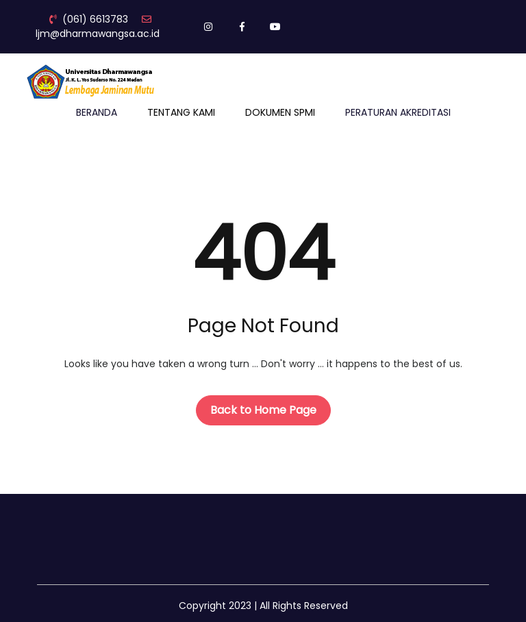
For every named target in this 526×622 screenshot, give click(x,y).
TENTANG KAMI (181, 112)
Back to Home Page (263, 410)
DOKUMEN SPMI (280, 112)
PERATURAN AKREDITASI (398, 112)
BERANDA (96, 112)
